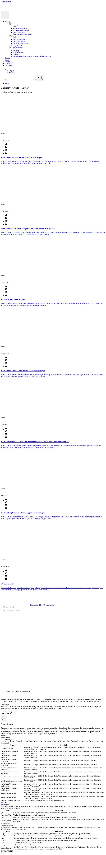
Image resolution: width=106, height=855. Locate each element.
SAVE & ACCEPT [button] (7, 851)
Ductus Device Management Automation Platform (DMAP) (32, 56)
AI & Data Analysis (19, 32)
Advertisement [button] (5, 823)
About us (8, 63)
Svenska (11, 72)
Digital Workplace (19, 39)
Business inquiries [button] (36, 605)
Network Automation (16, 47)
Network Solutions (19, 41)
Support (15, 54)
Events (9, 62)
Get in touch (9, 65)
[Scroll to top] (1, 853)
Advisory (16, 51)
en (5, 69)
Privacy (33, 691)
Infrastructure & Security (21, 30)
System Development (20, 28)
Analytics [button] (4, 802)
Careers (7, 58)
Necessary (6, 737)
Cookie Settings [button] (7, 712)
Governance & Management (22, 34)
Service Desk (17, 45)
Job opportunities (48, 605)
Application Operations (20, 43)
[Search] (40, 78)
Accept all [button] (16, 712)
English (11, 71)
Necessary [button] (4, 735)
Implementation (18, 52)
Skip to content (6, 2)
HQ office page (35, 618)
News (7, 60)
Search (35, 80)
